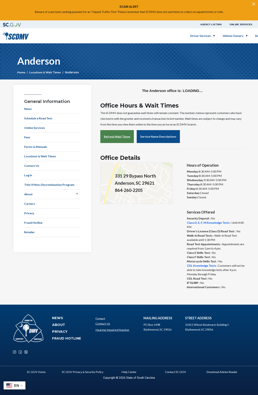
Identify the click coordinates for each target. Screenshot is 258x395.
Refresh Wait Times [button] (117, 136)
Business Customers (181, 35)
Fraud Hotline (33, 222)
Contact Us (31, 165)
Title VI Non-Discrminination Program (49, 184)
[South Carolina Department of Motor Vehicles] (15, 35)
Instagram (14, 352)
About (28, 194)
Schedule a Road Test (221, 35)
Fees (27, 137)
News (28, 108)
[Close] (254, 4)
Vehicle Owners (145, 35)
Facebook (20, 352)
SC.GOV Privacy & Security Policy (82, 372)
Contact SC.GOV (175, 372)
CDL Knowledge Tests (201, 265)
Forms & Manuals (35, 146)
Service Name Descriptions (158, 136)
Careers (29, 203)
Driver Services (113, 35)
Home (21, 72)
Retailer (29, 232)
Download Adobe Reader (221, 372)
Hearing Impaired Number (112, 329)
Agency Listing (211, 24)
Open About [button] (77, 193)
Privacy (29, 213)
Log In (28, 175)
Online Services (241, 24)
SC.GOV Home (36, 372)
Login (245, 35)
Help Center (129, 372)
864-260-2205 (129, 190)
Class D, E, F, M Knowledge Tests (208, 222)
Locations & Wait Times (45, 72)
